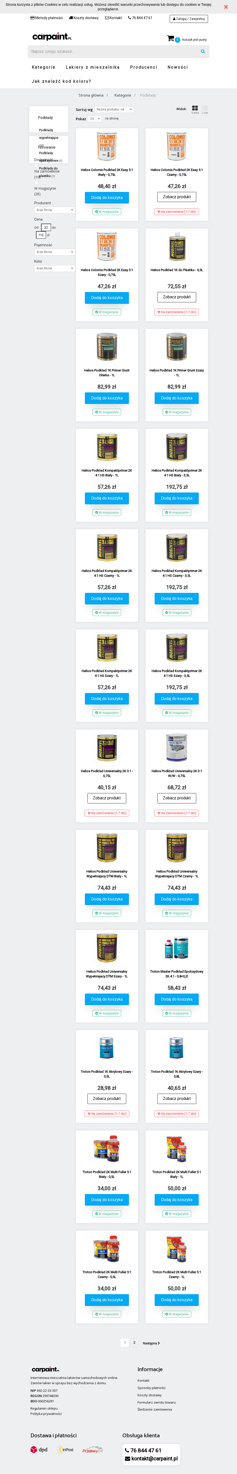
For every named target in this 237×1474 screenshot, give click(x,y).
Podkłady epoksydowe (50, 156)
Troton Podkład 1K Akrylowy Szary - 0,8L (177, 1074)
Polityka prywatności (46, 1413)
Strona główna (91, 95)
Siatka (195, 109)
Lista (205, 109)
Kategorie (44, 67)
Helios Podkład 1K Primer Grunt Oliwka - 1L (106, 372)
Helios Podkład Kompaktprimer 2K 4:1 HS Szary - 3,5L (177, 673)
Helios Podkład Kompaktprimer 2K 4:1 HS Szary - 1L (107, 673)
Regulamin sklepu (44, 1408)
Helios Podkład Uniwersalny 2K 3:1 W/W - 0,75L (177, 773)
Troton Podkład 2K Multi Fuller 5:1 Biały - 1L (176, 1174)
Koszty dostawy (84, 18)
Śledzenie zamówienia (155, 1409)
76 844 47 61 (140, 18)
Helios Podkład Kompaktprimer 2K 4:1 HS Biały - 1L (107, 473)
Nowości (177, 67)
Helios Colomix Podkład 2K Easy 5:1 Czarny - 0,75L (177, 172)
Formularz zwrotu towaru (157, 1402)
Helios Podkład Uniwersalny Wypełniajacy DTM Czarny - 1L (176, 874)
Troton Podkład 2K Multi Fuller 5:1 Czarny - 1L (176, 1274)
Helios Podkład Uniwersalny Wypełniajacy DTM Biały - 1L (106, 874)
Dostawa (40, 1435)
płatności (66, 1435)
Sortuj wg (84, 109)
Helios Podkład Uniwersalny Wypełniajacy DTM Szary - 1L (107, 974)
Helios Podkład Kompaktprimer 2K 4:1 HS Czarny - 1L (107, 573)
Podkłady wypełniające (48, 137)
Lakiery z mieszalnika (93, 67)
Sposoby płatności (151, 1387)
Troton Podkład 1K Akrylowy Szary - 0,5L (107, 1074)
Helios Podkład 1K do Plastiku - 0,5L (177, 270)
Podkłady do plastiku (48, 172)
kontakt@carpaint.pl (154, 1459)
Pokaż (81, 118)
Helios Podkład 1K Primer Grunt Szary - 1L (177, 372)
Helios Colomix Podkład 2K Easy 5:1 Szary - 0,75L (107, 272)
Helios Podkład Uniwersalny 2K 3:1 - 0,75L (107, 773)
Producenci (143, 67)
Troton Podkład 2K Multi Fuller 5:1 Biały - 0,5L (107, 1174)
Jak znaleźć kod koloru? (61, 81)
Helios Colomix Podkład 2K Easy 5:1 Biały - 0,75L (107, 172)
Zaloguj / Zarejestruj (189, 19)
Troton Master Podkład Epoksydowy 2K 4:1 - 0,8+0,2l (176, 974)
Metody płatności (46, 18)
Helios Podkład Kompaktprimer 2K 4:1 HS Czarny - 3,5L (177, 573)
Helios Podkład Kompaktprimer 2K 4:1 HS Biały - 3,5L (177, 473)
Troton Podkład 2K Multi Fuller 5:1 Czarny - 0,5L (107, 1274)
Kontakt (113, 18)
